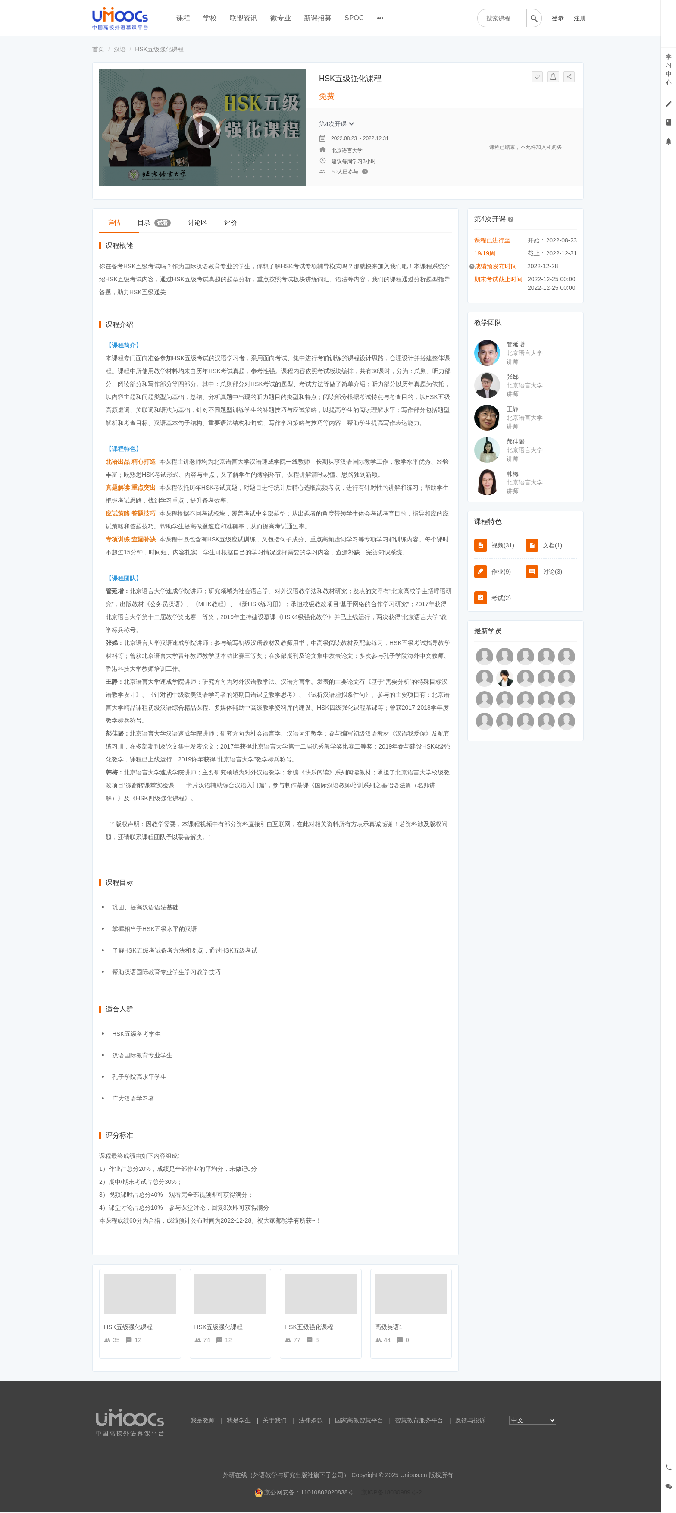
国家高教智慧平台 (359, 1421)
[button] (510, 218)
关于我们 (275, 1421)
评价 (265, 222)
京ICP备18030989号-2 (391, 1493)
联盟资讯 (243, 18)
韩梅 (513, 473)
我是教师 (203, 1421)
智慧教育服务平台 (419, 1421)
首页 (98, 49)
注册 (580, 18)
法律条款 (311, 1421)
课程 (183, 18)
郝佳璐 (516, 441)
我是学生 (239, 1421)
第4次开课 (336, 123)
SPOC (354, 18)
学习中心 (669, 69)
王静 (513, 409)
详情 (119, 222)
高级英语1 (389, 1328)
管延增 (516, 344)
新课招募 (318, 18)
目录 (169, 222)
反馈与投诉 (470, 1421)
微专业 (280, 18)
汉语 (120, 49)
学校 (210, 18)
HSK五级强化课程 (128, 1328)
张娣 (513, 376)
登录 (558, 18)
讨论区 (222, 222)
